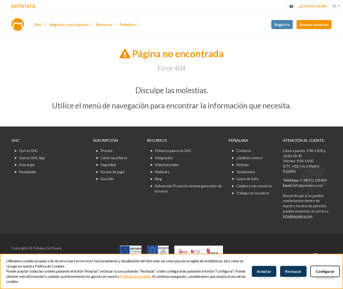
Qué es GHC (28, 151)
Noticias (242, 165)
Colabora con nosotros (254, 186)
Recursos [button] (104, 24)
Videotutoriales (167, 165)
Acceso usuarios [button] (314, 24)
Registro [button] (282, 24)
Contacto (243, 151)
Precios (106, 151)
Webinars (162, 172)
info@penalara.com (308, 185)
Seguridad (108, 165)
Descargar (27, 165)
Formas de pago (113, 172)
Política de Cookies (135, 276)
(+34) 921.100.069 (313, 180)
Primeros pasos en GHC (173, 151)
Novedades (27, 172)
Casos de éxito (247, 179)
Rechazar (293, 271)
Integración (164, 158)
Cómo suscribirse (114, 158)
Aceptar (264, 271)
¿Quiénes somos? (249, 158)
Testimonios (245, 172)
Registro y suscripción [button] (69, 24)
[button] (336, 6)
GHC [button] (38, 24)
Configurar (325, 271)
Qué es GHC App (32, 158)
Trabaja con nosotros (252, 193)
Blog (158, 179)
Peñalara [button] (128, 24)
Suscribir (107, 179)
